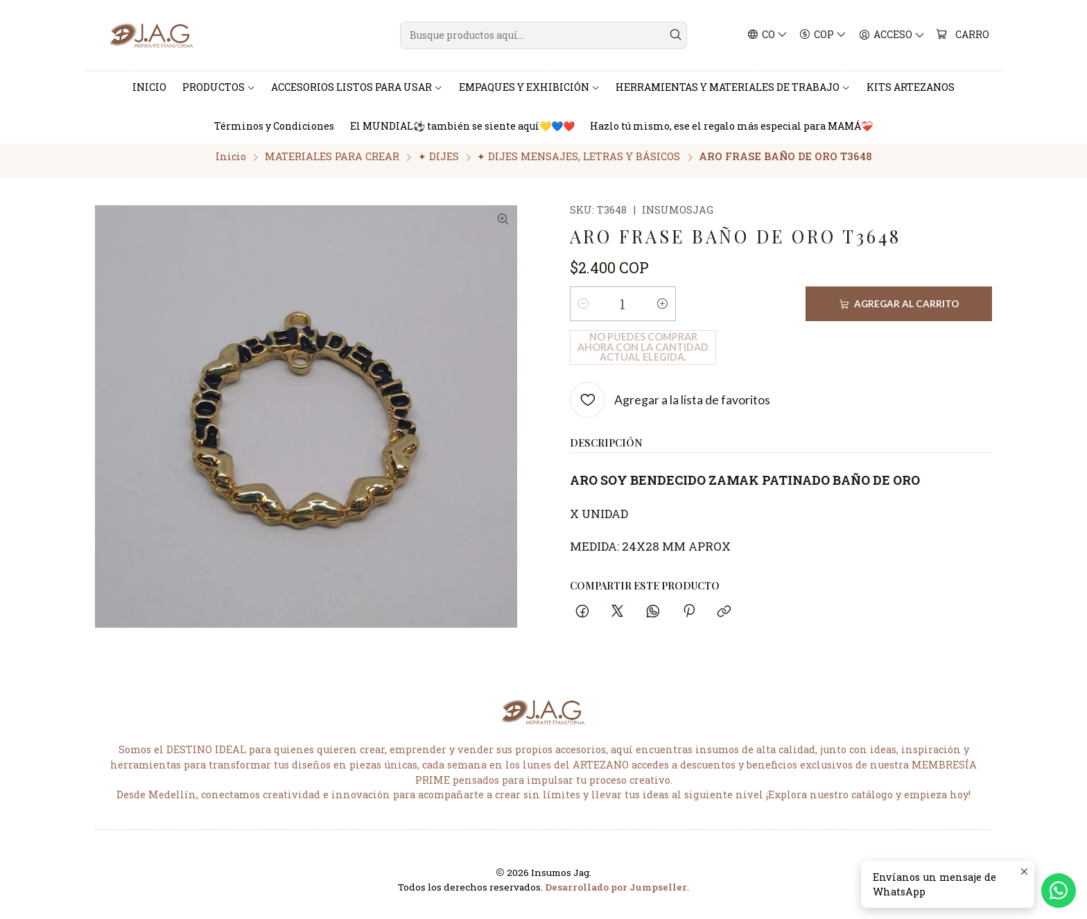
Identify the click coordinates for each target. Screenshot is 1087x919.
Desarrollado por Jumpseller (616, 894)
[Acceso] (892, 35)
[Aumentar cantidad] (662, 311)
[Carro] (963, 35)
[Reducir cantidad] (583, 311)
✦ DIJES (438, 164)
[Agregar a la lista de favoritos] (670, 363)
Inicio (231, 164)
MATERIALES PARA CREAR (332, 164)
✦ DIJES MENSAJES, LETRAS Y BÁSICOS (578, 164)
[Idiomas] (768, 35)
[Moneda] (824, 35)
